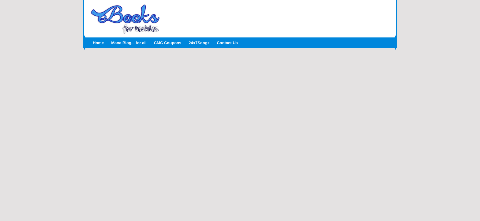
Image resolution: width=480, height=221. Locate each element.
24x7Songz (199, 43)
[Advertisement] (278, 17)
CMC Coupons (168, 43)
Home (98, 43)
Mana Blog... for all (129, 43)
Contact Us (227, 43)
